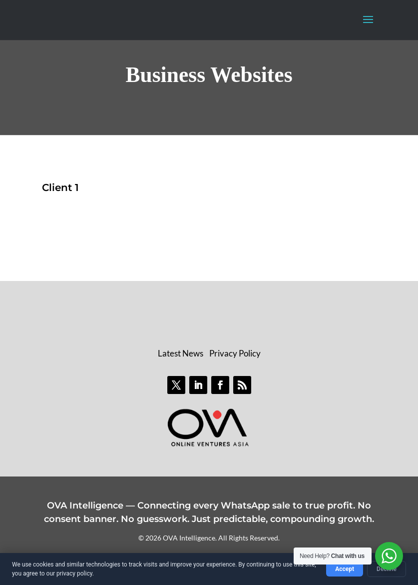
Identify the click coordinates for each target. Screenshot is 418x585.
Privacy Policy (235, 353)
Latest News (180, 353)
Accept (344, 569)
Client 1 (60, 188)
